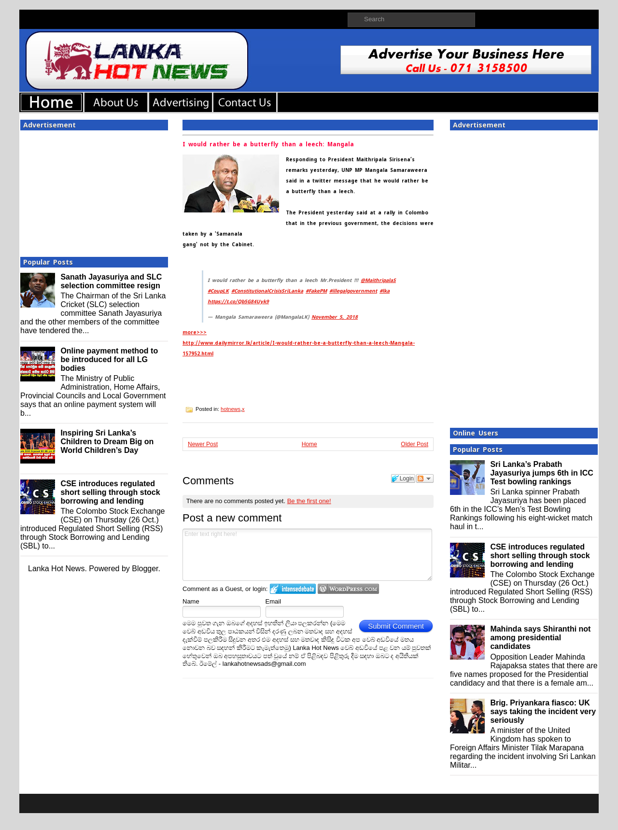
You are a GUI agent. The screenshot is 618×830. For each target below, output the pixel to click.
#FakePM (316, 291)
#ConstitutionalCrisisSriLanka (267, 291)
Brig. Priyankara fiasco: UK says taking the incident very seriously (543, 711)
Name (191, 601)
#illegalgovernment (353, 291)
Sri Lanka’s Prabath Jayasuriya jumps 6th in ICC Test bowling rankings (541, 473)
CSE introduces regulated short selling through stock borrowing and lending (110, 492)
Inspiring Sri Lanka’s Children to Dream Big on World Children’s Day (107, 441)
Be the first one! (309, 501)
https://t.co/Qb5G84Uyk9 (238, 301)
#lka (384, 291)
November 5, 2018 (334, 317)
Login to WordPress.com (348, 589)
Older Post (414, 444)
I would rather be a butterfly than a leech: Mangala (268, 144)
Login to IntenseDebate (293, 589)
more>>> (195, 332)
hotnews (230, 409)
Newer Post (203, 444)
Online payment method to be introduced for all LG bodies (109, 359)
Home (309, 444)
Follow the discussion (425, 478)
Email (273, 601)
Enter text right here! (307, 555)
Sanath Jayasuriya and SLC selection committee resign (111, 281)
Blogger (145, 568)
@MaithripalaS (378, 280)
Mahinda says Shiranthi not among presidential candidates (540, 637)
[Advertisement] (94, 190)
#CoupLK (218, 291)
